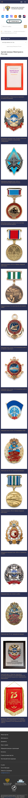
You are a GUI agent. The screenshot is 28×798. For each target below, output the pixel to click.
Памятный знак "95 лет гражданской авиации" (12, 634)
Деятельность (4, 738)
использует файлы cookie (9, 797)
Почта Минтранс (5, 767)
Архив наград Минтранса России (9, 33)
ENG (25, 2)
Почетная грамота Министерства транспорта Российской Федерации (12, 97)
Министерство (7, 31)
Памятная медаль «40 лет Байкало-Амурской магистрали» (12, 511)
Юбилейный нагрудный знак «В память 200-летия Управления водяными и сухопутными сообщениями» (13, 140)
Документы (4, 741)
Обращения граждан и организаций (10, 748)
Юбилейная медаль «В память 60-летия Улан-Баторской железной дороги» (12, 223)
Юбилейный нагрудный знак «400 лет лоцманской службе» (13, 553)
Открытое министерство (7, 755)
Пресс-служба (4, 745)
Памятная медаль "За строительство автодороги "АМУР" (13, 306)
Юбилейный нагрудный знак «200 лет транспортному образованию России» (10, 182)
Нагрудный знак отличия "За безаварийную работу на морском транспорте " (14, 348)
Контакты (3, 752)
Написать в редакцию (6, 771)
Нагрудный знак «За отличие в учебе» (10, 594)
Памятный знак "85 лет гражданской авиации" (12, 470)
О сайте (3, 765)
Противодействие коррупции (8, 758)
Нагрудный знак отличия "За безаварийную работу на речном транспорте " (14, 389)
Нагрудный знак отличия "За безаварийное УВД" (13, 430)
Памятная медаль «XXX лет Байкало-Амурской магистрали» (13, 265)
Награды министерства (19, 31)
